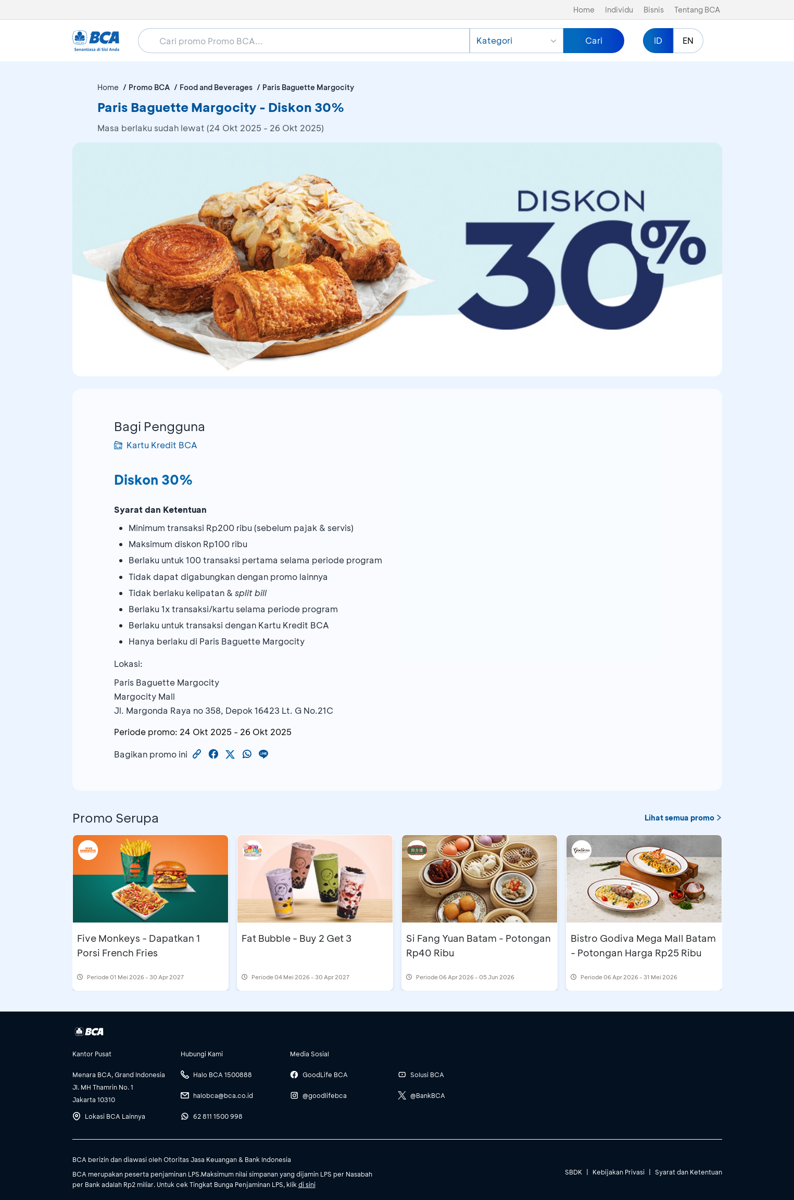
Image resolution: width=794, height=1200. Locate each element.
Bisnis (654, 10)
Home (584, 10)
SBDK (573, 1172)
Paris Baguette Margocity (308, 87)
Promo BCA (149, 87)
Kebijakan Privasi (619, 1172)
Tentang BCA (697, 10)
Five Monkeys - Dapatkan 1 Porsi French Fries (138, 945)
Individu (619, 10)
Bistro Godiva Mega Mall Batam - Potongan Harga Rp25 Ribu (643, 945)
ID (658, 40)
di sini (307, 1184)
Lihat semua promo (683, 818)
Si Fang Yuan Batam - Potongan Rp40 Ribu (478, 945)
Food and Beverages (216, 87)
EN (688, 40)
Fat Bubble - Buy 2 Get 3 (296, 938)
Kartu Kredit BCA (155, 444)
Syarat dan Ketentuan (688, 1172)
